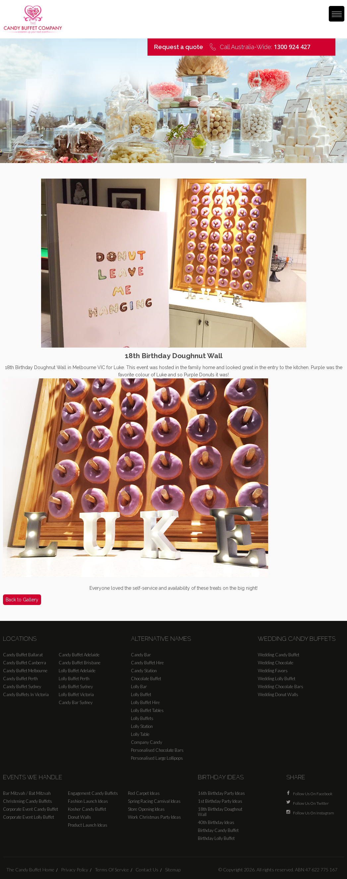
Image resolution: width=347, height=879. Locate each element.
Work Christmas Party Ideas (154, 817)
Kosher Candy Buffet (87, 809)
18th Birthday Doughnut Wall (220, 811)
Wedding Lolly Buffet (276, 678)
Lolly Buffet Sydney (76, 686)
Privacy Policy (74, 869)
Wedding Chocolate (275, 662)
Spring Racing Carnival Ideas (154, 801)
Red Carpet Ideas (144, 793)
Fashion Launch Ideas (88, 801)
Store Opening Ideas (146, 809)
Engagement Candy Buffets (93, 793)
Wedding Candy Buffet (278, 654)
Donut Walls (79, 817)
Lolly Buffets (142, 718)
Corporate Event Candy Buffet (30, 809)
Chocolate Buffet (146, 678)
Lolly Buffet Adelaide (77, 670)
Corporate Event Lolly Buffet (28, 817)
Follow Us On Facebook (312, 793)
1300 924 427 (292, 47)
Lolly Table (140, 734)
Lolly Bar (139, 686)
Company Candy (146, 742)
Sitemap (173, 869)
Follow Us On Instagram (313, 812)
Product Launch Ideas (87, 825)
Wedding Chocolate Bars (280, 686)
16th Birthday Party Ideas (221, 793)
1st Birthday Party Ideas (220, 801)
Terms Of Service (112, 869)
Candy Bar (141, 654)
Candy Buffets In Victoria (26, 694)
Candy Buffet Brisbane (79, 662)
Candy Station (144, 670)
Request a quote (178, 46)
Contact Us (147, 869)
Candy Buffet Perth (20, 678)
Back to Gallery (22, 599)
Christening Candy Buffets (27, 801)
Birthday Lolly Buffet (216, 838)
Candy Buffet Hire (147, 662)
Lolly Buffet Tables (147, 710)
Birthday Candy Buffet (218, 830)
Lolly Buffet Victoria (76, 694)
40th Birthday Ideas (216, 822)
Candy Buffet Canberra (24, 662)
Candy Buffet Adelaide (79, 654)
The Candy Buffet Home (30, 869)
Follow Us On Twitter (311, 802)
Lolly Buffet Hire (145, 702)
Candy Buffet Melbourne (25, 670)
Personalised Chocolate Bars (157, 750)
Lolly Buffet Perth (74, 678)
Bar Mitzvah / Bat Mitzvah (27, 793)
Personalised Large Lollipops (157, 758)
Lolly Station (142, 726)
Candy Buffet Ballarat (23, 654)
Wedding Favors (273, 670)
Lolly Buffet (141, 694)
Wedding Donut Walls (278, 694)
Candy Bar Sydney (75, 702)
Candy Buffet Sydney (22, 686)
